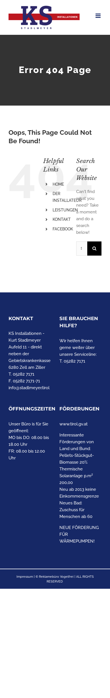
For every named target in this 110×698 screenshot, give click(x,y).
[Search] (94, 248)
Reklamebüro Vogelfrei (56, 577)
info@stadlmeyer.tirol (29, 387)
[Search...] (81, 248)
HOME (58, 184)
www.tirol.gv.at (73, 424)
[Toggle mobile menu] (98, 16)
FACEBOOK (63, 229)
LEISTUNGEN (65, 210)
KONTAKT (62, 219)
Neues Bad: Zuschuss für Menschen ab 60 (75, 509)
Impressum (24, 577)
